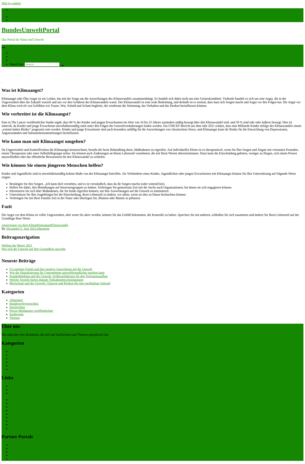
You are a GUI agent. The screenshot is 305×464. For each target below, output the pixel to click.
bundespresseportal (21, 455)
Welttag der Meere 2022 (17, 245)
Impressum (16, 428)
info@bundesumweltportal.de (28, 10)
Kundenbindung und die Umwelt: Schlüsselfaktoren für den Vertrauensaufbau (58, 276)
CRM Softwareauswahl (24, 403)
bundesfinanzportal (21, 448)
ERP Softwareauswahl (23, 407)
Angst (5, 225)
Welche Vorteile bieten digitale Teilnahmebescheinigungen (46, 279)
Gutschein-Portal (20, 414)
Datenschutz (17, 424)
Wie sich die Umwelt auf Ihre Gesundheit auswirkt (34, 249)
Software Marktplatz (22, 410)
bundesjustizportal (21, 452)
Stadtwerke (16, 314)
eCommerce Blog (20, 399)
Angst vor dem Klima (22, 225)
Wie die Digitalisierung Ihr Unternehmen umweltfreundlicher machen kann (56, 272)
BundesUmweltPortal (30, 29)
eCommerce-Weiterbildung (26, 421)
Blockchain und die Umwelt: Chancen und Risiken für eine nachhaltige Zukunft (59, 283)
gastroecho (16, 417)
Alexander (12, 228)
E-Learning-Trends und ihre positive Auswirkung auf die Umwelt (50, 269)
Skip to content (11, 3)
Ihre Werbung (18, 60)
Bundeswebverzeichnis (24, 303)
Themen (14, 56)
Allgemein (42, 228)
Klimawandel (59, 225)
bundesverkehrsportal (23, 444)
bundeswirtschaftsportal (24, 459)
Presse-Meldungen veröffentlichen (31, 310)
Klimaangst (43, 225)
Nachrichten (17, 53)
